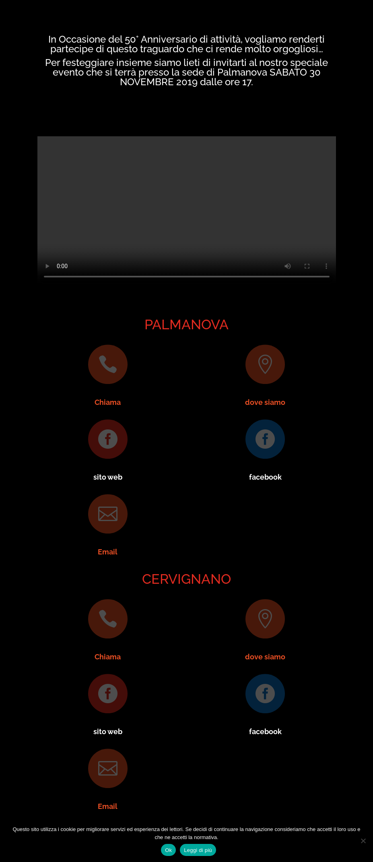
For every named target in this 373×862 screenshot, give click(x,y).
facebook (265, 477)
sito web (107, 477)
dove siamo (265, 402)
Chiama (108, 402)
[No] (363, 841)
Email (107, 552)
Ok (168, 850)
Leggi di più (198, 850)
